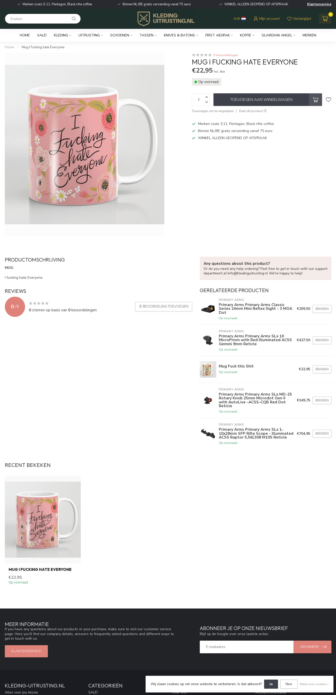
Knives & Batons (179, 35)
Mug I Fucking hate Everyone (43, 47)
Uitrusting (89, 35)
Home (25, 35)
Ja (271, 684)
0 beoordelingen (225, 55)
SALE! (42, 35)
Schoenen (119, 35)
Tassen (146, 35)
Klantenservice (319, 4)
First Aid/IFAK (217, 35)
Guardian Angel (277, 35)
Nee (289, 684)
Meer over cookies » (314, 684)
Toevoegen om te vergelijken (213, 111)
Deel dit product (253, 111)
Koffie (245, 35)
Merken (309, 35)
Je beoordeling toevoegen (163, 306)
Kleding (61, 35)
